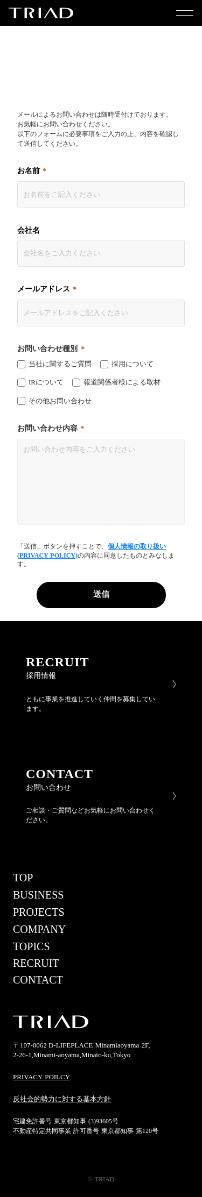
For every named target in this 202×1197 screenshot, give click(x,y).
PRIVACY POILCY (41, 1077)
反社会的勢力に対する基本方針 (62, 1099)
